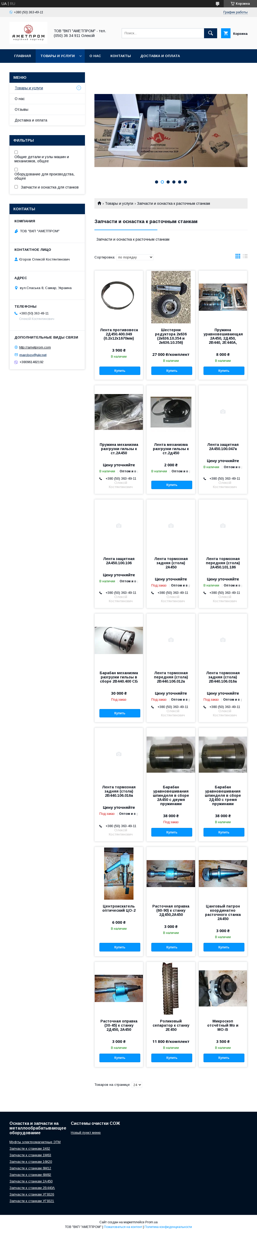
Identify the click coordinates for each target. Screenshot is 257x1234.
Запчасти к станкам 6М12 (30, 1168)
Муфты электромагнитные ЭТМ (35, 1142)
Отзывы (21, 109)
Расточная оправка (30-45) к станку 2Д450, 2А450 (118, 1025)
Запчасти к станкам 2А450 (30, 1181)
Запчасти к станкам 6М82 (30, 1175)
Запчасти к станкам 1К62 (29, 1148)
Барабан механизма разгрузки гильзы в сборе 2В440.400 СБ (119, 677)
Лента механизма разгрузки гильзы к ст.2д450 (171, 448)
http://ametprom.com (35, 347)
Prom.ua (151, 1222)
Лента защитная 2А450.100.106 (119, 561)
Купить (119, 371)
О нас (95, 56)
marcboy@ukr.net (32, 355)
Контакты (120, 56)
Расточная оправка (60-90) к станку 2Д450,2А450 (170, 910)
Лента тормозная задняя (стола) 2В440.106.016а (223, 677)
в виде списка (245, 257)
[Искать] (210, 33)
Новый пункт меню (86, 1133)
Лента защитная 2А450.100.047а (223, 446)
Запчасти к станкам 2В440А (32, 1188)
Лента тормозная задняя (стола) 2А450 (171, 563)
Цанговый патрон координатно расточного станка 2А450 (223, 912)
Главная (22, 56)
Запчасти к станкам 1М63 (30, 1155)
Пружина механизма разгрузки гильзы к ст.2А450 (119, 448)
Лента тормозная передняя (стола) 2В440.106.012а (171, 677)
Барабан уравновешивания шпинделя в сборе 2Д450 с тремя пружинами (223, 795)
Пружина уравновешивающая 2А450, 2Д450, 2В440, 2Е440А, (223, 336)
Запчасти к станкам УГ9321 (31, 1201)
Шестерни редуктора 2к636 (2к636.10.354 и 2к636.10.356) (171, 336)
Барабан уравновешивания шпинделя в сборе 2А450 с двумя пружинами (171, 795)
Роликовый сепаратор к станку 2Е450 (171, 1025)
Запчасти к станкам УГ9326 (31, 1194)
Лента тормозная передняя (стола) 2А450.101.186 (223, 563)
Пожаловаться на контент (123, 1227)
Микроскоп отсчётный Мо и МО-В (222, 1025)
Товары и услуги (57, 56)
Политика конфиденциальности (168, 1227)
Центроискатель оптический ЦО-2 (119, 908)
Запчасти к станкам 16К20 (30, 1162)
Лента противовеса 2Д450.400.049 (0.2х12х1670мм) (119, 334)
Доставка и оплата (160, 56)
